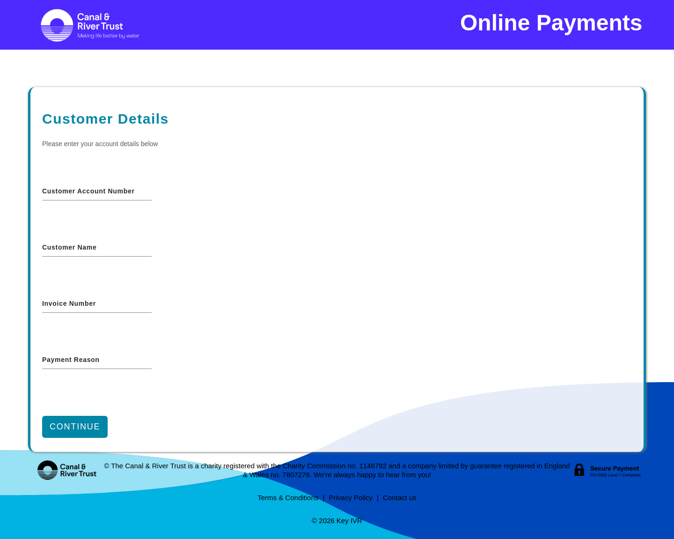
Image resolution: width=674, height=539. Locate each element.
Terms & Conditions (287, 498)
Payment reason (71, 359)
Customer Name (69, 247)
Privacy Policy (350, 498)
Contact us (400, 498)
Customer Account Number (88, 191)
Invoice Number (69, 303)
